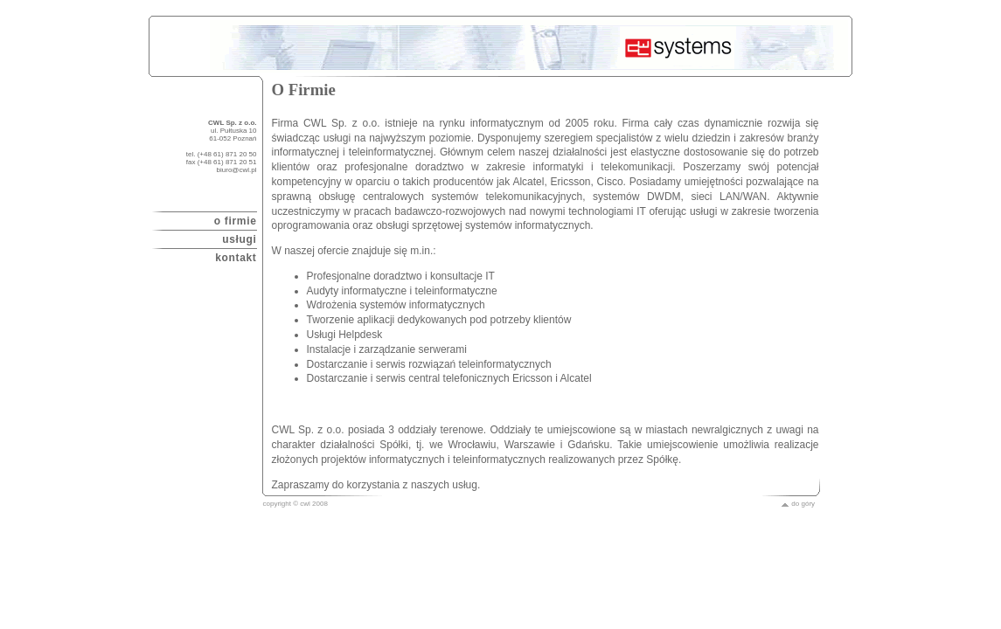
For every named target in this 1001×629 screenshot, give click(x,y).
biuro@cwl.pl (237, 170)
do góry (798, 504)
